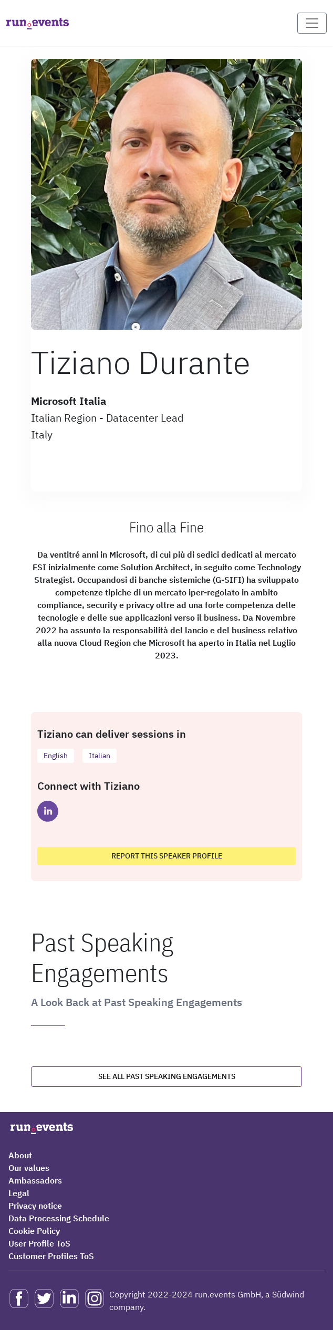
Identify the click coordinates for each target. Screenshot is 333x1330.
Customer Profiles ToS (51, 1256)
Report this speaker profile (166, 856)
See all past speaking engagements (166, 1076)
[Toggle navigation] (312, 23)
